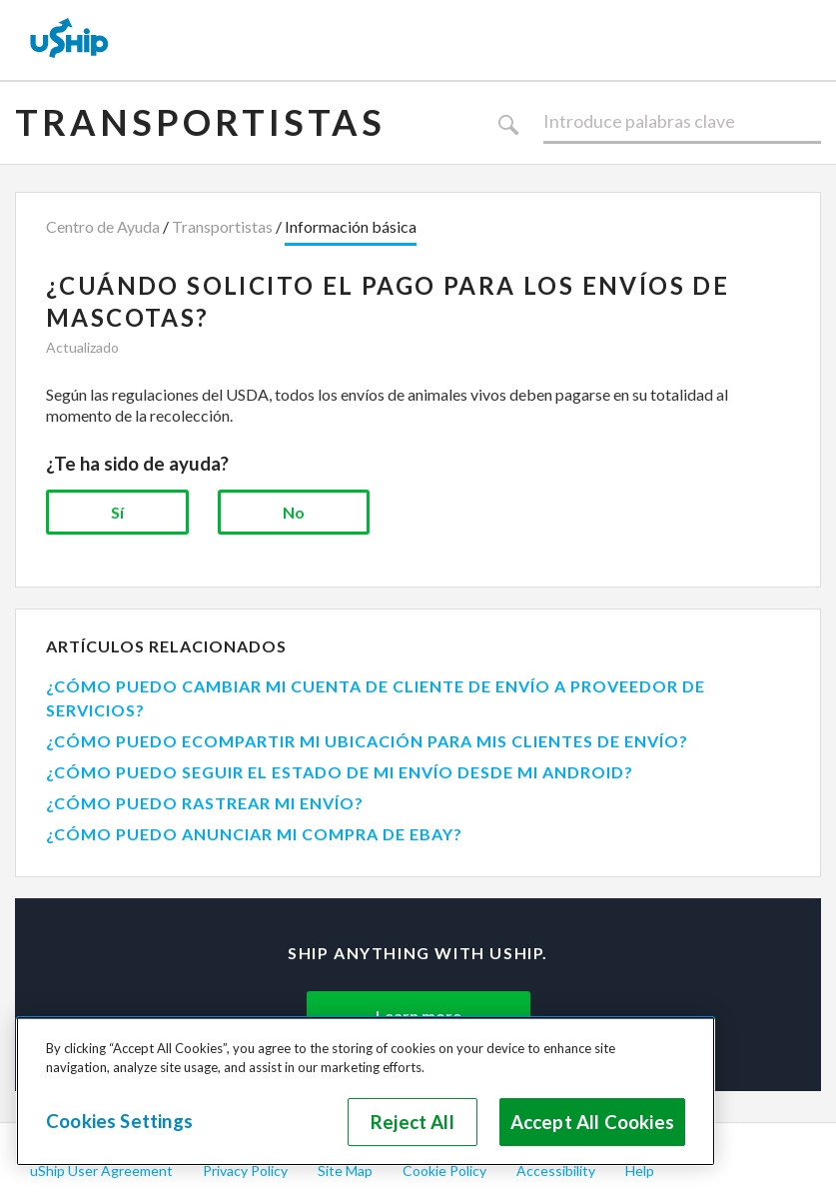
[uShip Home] (70, 40)
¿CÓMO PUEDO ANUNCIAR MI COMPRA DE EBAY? (254, 833)
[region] (365, 1091)
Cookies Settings (119, 1121)
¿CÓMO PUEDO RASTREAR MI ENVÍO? (205, 802)
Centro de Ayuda (103, 226)
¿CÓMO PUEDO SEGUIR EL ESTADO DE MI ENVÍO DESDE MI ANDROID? (339, 771)
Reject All (412, 1122)
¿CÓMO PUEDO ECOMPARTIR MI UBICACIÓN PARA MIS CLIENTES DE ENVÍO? (367, 740)
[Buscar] (682, 122)
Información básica (351, 226)
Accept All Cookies (592, 1122)
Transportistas (200, 122)
